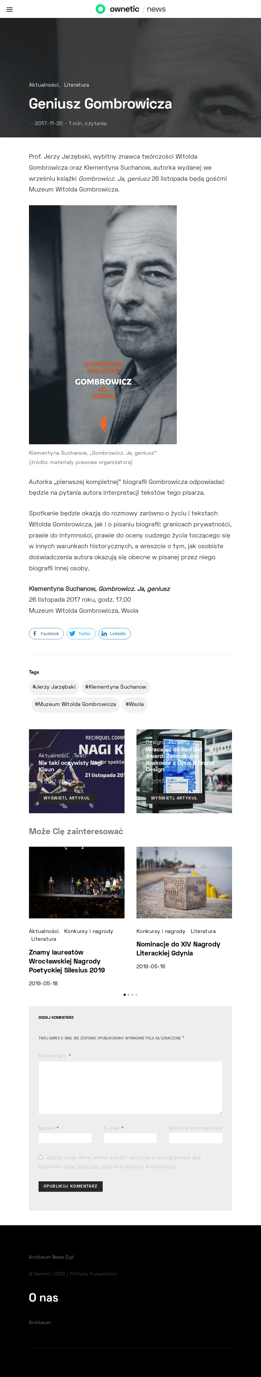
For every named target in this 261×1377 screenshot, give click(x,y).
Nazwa (49, 1128)
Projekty (179, 742)
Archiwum (40, 1323)
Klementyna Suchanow (118, 687)
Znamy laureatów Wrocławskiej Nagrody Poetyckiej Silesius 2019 (67, 962)
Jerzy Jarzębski (56, 687)
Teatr (80, 756)
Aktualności (44, 85)
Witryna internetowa (195, 1128)
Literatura (76, 85)
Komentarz (53, 1056)
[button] (125, 995)
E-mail (114, 1128)
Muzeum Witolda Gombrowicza (77, 704)
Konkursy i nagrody (88, 931)
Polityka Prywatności (93, 1274)
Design (154, 742)
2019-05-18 (43, 984)
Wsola (136, 704)
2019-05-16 (150, 967)
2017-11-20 (49, 124)
